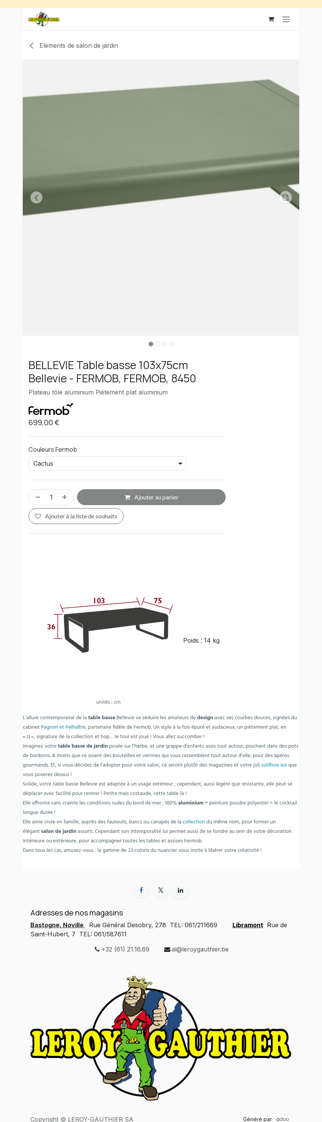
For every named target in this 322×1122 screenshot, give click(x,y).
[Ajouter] (66, 497)
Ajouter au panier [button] (151, 497)
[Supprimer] (36, 497)
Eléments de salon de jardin (73, 45)
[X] (160, 890)
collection (194, 822)
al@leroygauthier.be (200, 949)
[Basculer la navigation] (286, 19)
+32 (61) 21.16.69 (125, 949)
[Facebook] (141, 890)
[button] (36, 197)
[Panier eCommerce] (270, 19)
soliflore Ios (274, 765)
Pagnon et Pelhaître (63, 727)
